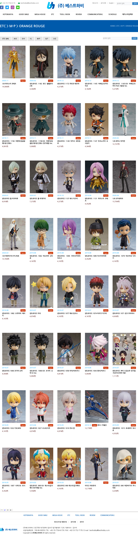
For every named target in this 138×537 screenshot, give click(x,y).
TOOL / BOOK (65, 14)
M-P (38, 39)
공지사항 (103, 3)
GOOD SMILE (24, 14)
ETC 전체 (5, 39)
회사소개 (95, 3)
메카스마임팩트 (127, 14)
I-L (31, 39)
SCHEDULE (112, 14)
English (111, 3)
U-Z (54, 39)
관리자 (82, 522)
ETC (52, 14)
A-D (15, 39)
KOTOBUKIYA (8, 14)
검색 (135, 3)
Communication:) (95, 14)
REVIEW (79, 14)
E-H (23, 39)
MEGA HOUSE (40, 14)
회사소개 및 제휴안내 (60, 522)
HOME (112, 26)
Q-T (46, 39)
